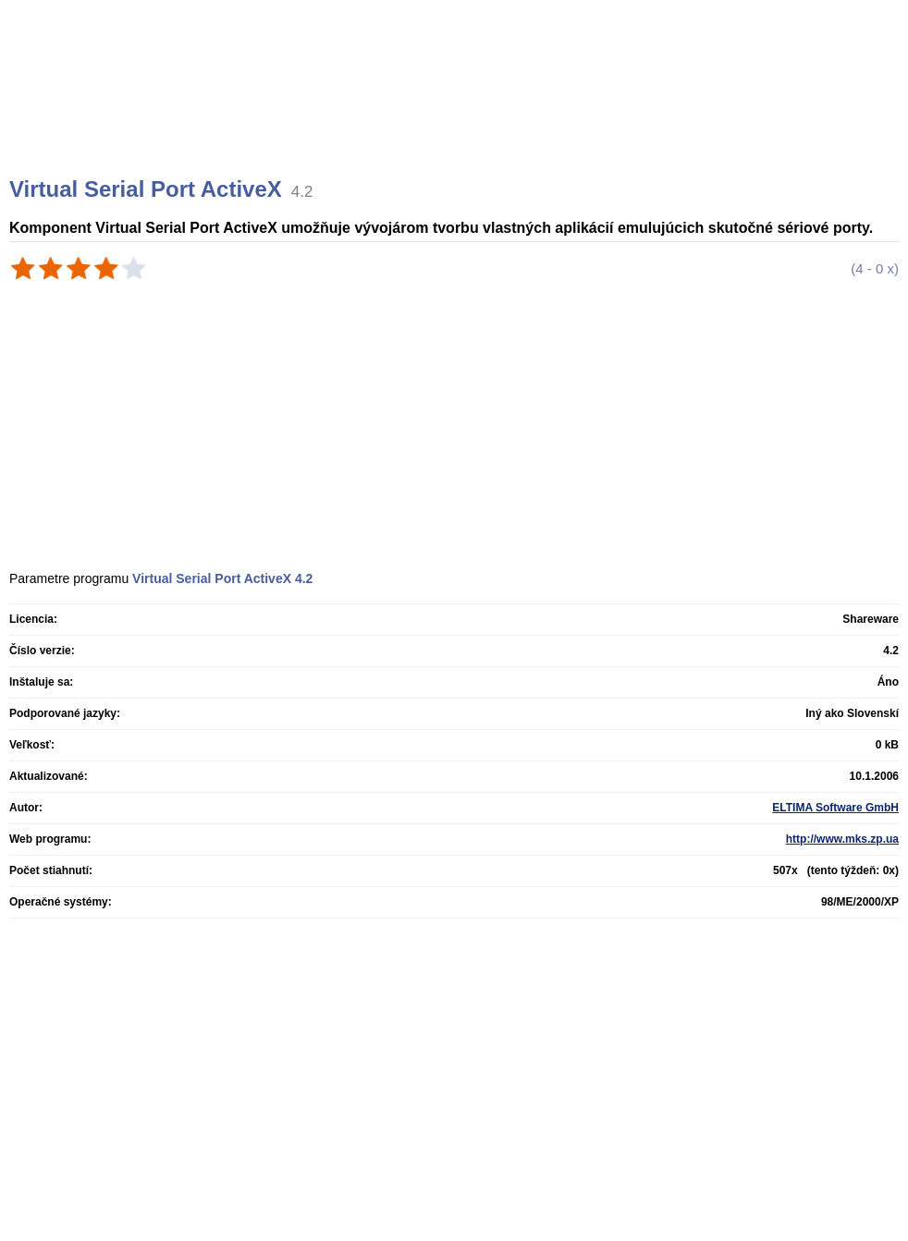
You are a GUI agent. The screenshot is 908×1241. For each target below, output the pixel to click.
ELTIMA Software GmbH (835, 807)
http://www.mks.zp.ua (842, 839)
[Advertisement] (456, 111)
